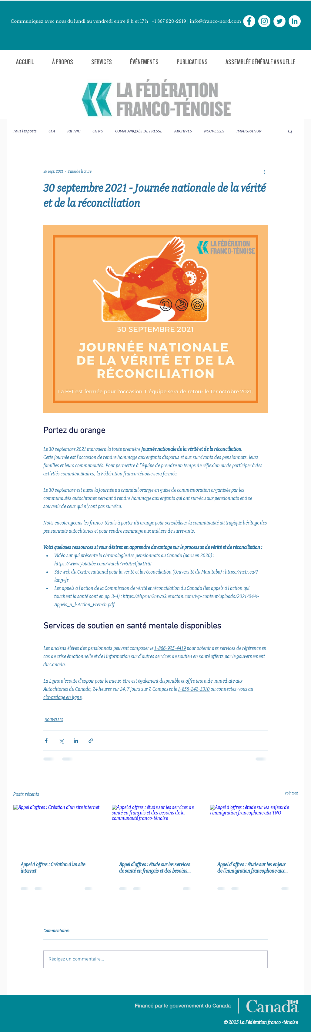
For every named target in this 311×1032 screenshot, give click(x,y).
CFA (51, 131)
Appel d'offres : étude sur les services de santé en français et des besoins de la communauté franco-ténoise (154, 867)
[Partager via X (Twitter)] (61, 741)
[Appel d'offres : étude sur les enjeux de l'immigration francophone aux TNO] (254, 829)
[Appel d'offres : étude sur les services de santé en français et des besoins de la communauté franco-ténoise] (155, 829)
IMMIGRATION (249, 131)
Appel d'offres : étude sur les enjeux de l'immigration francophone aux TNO (251, 867)
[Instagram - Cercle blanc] (264, 21)
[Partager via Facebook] (46, 741)
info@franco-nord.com (215, 21)
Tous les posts (24, 131)
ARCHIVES (183, 131)
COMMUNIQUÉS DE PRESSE (138, 131)
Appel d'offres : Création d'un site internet (53, 867)
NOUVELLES (214, 131)
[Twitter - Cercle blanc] (279, 21)
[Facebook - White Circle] (249, 21)
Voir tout (291, 793)
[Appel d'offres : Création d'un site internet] (57, 829)
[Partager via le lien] (91, 741)
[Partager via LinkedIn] (76, 741)
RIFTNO (73, 131)
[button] (62, 62)
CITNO (97, 131)
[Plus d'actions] (264, 171)
